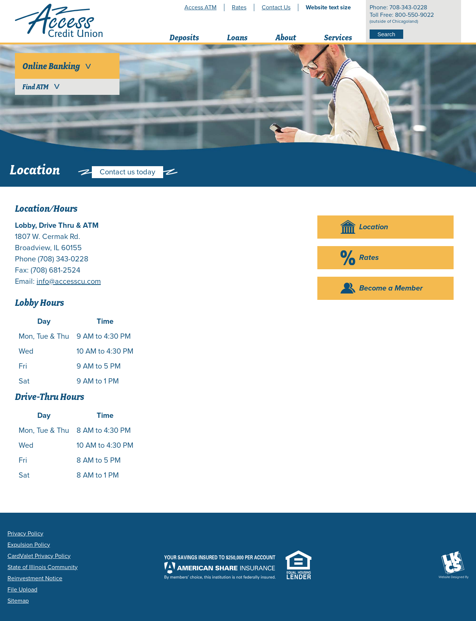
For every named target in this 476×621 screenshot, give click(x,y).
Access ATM (200, 7)
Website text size (328, 7)
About (286, 37)
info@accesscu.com (69, 281)
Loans (237, 37)
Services (338, 37)
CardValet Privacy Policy (39, 556)
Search (386, 34)
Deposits (184, 37)
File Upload (22, 589)
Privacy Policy (25, 533)
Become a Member (391, 288)
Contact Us (276, 7)
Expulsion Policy (28, 545)
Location (373, 227)
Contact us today (127, 172)
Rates (239, 7)
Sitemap (18, 601)
